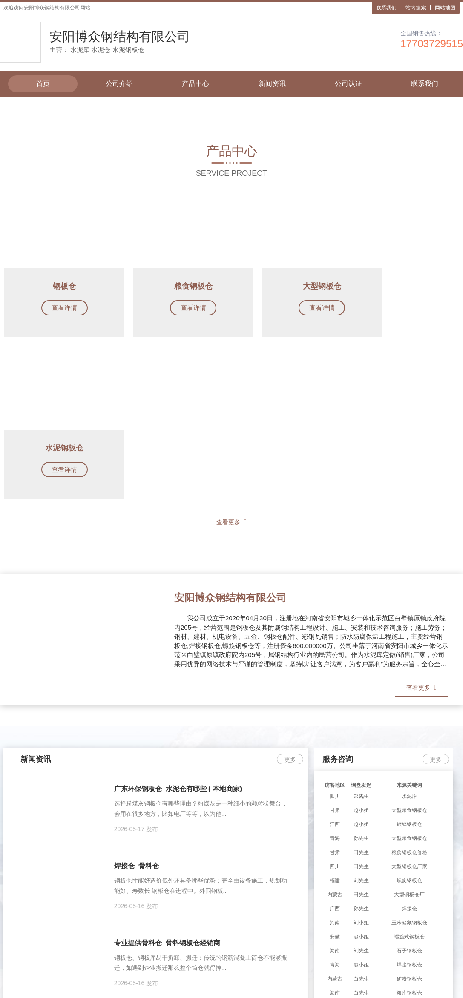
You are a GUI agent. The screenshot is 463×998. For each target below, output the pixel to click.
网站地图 (445, 7)
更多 (290, 599)
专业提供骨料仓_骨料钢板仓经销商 (167, 782)
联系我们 (386, 7)
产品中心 (195, 83)
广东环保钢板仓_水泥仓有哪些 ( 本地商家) (178, 628)
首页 (43, 83)
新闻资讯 (272, 83)
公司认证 (348, 83)
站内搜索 (415, 7)
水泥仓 (229, 940)
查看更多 (231, 361)
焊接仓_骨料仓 (136, 705)
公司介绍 (119, 83)
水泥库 (205, 940)
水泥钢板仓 (258, 940)
